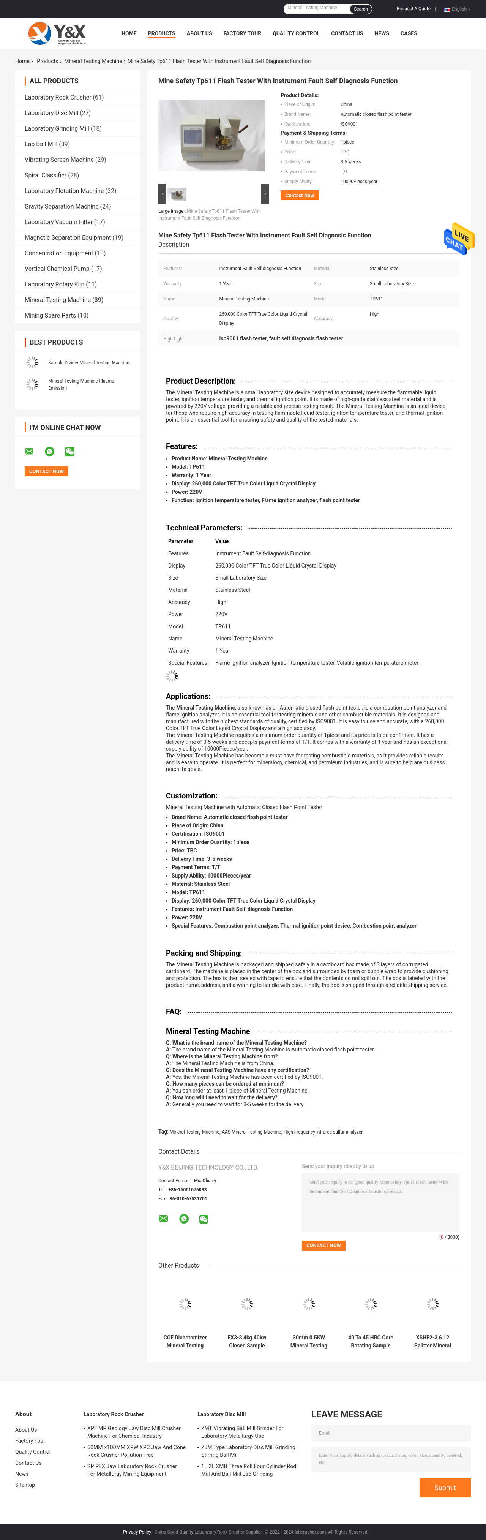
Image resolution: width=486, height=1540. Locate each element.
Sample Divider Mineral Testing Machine (88, 362)
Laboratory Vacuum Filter (59, 222)
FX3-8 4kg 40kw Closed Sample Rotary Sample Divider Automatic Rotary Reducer (247, 1341)
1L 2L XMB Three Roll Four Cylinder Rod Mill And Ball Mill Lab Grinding (248, 1470)
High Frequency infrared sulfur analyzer (323, 1132)
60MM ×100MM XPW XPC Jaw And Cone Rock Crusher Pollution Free (136, 1451)
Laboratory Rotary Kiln (54, 284)
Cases (409, 33)
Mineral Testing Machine (93, 61)
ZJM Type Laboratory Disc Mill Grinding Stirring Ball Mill (248, 1451)
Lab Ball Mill (41, 144)
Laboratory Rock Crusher (58, 97)
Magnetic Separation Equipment (68, 237)
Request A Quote (414, 8)
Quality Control (296, 33)
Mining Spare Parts (50, 315)
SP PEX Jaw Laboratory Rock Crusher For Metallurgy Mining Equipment (132, 1470)
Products (161, 33)
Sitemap (25, 1485)
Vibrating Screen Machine (59, 159)
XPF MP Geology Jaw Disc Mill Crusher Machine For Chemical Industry (134, 1432)
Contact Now (300, 195)
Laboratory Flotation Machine (64, 190)
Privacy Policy (137, 1532)
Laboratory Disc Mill (51, 113)
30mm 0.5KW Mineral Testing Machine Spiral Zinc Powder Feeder (309, 1341)
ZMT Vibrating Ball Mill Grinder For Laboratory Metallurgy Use (242, 1432)
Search (361, 9)
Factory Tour (243, 33)
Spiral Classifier (45, 175)
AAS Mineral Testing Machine (251, 1132)
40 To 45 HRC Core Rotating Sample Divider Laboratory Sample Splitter (370, 1341)
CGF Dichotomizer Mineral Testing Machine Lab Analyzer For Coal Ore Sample (185, 1341)
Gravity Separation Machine (62, 206)
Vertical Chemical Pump (57, 268)
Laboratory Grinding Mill (57, 128)
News (381, 33)
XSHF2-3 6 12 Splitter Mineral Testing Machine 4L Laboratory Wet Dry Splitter (432, 1341)
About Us (199, 33)
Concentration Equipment (59, 253)
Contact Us (347, 33)
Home (129, 33)
